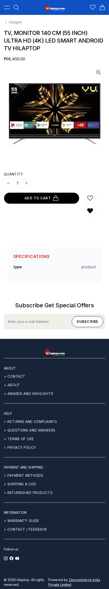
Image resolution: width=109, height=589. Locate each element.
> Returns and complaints (30, 422)
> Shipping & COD (20, 484)
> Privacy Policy (20, 447)
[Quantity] (17, 183)
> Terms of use (19, 439)
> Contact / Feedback (25, 529)
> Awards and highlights (28, 394)
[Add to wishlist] (90, 198)
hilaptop (23, 580)
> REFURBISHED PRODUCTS (28, 493)
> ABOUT (12, 385)
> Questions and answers (29, 430)
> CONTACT (14, 376)
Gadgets (13, 22)
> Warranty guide (21, 521)
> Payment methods (23, 475)
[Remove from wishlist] (90, 211)
